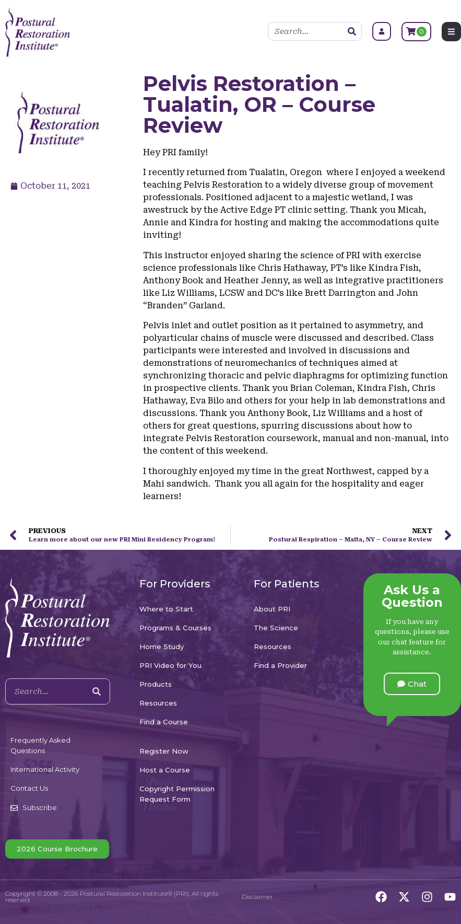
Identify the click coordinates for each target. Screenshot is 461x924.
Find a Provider (280, 665)
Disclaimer (257, 896)
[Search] (351, 31)
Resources (158, 703)
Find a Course (163, 722)
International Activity (44, 769)
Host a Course (164, 770)
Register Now (163, 751)
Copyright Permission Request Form (177, 793)
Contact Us (29, 788)
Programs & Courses (175, 627)
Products (155, 684)
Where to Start (166, 609)
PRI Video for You (170, 665)
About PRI (272, 609)
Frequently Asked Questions (40, 745)
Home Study (161, 646)
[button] (412, 684)
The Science (276, 627)
